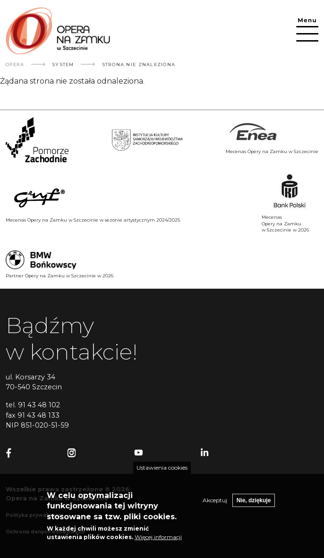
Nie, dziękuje (254, 500)
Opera (15, 64)
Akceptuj (215, 500)
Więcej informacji (158, 537)
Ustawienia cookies (162, 467)
